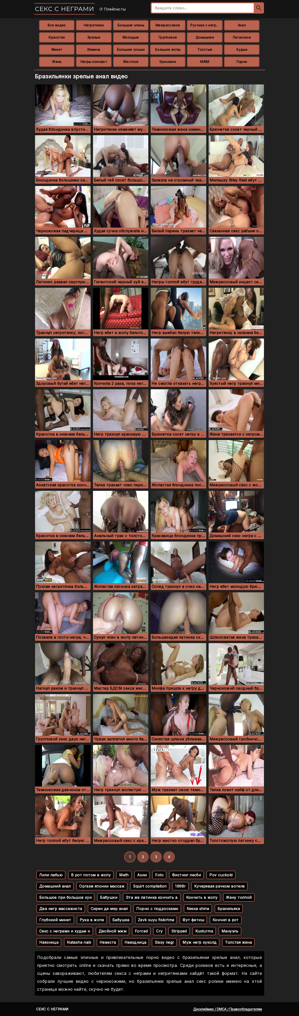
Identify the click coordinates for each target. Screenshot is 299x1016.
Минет (56, 49)
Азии (142, 875)
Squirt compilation (150, 886)
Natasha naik (79, 942)
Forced (141, 931)
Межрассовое (168, 25)
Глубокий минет (55, 920)
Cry (159, 931)
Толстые (204, 49)
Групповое (168, 37)
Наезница (48, 942)
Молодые (131, 37)
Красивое (168, 62)
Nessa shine (198, 908)
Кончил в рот (226, 920)
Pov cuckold (220, 875)
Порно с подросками (157, 908)
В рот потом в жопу (91, 875)
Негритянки (94, 25)
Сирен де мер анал (109, 908)
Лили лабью (51, 875)
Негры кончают (94, 62)
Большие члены (130, 25)
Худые (241, 49)
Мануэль (229, 931)
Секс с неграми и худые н (64, 931)
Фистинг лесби (186, 875)
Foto (159, 875)
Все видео (57, 25)
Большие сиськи (131, 49)
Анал (242, 25)
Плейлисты (112, 9)
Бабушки (108, 897)
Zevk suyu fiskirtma (156, 920)
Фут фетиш (193, 920)
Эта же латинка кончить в (152, 897)
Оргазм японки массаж (102, 886)
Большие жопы (168, 49)
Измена (93, 49)
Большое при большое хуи (65, 897)
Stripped (179, 931)
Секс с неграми (64, 9)
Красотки (57, 37)
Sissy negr (164, 942)
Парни (241, 62)
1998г (180, 886)
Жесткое (131, 62)
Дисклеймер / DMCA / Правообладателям (227, 1009)
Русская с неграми (206, 25)
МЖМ (204, 62)
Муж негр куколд (199, 942)
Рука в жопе (92, 920)
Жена (56, 62)
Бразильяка (228, 908)
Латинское (242, 37)
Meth (124, 875)
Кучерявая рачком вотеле (219, 886)
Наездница (135, 942)
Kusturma (204, 931)
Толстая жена (238, 942)
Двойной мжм (112, 931)
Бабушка (120, 920)
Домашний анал (55, 886)
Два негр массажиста (60, 908)
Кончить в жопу (202, 897)
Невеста (108, 942)
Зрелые (93, 37)
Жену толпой (239, 897)
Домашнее (205, 37)
